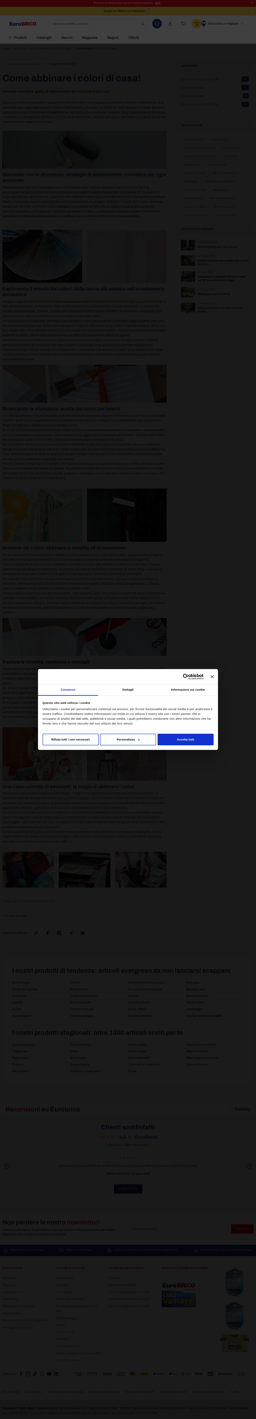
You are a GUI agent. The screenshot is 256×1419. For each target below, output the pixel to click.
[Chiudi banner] (212, 676)
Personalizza (128, 739)
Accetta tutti (185, 739)
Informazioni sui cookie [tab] (188, 689)
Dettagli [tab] (128, 689)
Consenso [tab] (68, 689)
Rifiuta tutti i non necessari (70, 739)
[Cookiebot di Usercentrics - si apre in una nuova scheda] (185, 677)
